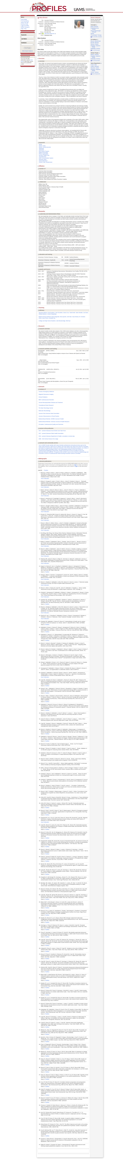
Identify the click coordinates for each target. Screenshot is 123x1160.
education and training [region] (45, 254)
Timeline (46, 470)
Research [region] (41, 326)
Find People (24, 19)
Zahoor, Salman (95, 72)
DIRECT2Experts (25, 27)
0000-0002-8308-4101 (49, 33)
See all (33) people (95, 60)
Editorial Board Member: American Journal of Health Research (54, 421)
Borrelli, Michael (95, 42)
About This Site (25, 22)
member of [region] (41, 168)
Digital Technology (43, 152)
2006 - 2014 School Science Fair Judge (48, 439)
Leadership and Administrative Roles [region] (49, 214)
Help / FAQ (23, 28)
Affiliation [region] (41, 166)
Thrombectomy (42, 156)
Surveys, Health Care (44, 155)
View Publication (45, 478)
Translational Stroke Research (46, 405)
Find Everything (25, 21)
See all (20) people (95, 50)
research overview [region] (44, 328)
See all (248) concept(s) (96, 36)
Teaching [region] (41, 307)
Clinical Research (43, 160)
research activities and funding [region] (47, 348)
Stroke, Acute (42, 145)
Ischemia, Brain (43, 159)
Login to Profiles (25, 25)
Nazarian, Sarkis (95, 68)
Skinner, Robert (94, 44)
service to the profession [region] (45, 428)
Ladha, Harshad (95, 66)
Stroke (40, 144)
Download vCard (48, 35)
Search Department (95, 73)
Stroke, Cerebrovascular (45, 147)
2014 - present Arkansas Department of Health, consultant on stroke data (57, 436)
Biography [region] (41, 211)
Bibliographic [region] (42, 458)
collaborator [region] (42, 181)
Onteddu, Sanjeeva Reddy (95, 46)
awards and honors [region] (44, 269)
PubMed (47, 572)
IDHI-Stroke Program (44, 151)
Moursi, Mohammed (96, 41)
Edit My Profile (24, 24)
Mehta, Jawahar (95, 54)
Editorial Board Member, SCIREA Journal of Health (51, 419)
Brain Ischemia (94, 26)
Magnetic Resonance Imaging (46, 394)
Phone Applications (43, 154)
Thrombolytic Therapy (96, 35)
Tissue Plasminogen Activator (96, 31)
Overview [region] (41, 58)
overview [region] (41, 61)
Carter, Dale (94, 64)
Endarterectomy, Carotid (95, 28)
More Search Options (27, 51)
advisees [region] (41, 310)
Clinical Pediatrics (43, 397)
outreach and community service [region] (48, 443)
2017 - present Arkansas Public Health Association (51, 433)
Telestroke (41, 148)
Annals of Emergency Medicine (46, 391)
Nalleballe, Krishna (95, 48)
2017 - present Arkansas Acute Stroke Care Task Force (52, 430)
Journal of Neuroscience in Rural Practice (49, 416)
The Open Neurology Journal (46, 408)
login (75, 465)
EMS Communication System (46, 158)
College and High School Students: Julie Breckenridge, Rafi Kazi (54, 320)
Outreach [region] (41, 386)
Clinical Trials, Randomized (45, 162)
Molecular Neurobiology (44, 410)
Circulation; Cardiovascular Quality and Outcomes (51, 424)
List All (40, 470)
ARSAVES (41, 149)
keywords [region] (41, 142)
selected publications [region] (44, 461)
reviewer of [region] (42, 389)
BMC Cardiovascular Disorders (46, 399)
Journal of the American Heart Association (49, 413)
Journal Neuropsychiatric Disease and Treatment (51, 402)
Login (76, 466)
